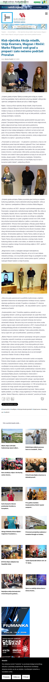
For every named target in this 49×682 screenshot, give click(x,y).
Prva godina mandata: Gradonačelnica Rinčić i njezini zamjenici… (34, 505)
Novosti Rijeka (12, 32)
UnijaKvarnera (37, 409)
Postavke (6, 677)
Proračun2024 (6, 409)
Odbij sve (16, 677)
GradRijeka (14, 409)
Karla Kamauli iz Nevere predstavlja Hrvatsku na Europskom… (8, 506)
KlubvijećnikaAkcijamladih (25, 409)
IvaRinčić (7, 412)
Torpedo (3, 32)
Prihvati (25, 677)
